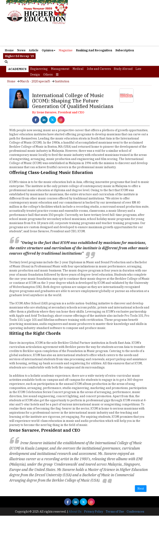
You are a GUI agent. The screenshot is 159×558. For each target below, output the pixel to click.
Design (35, 74)
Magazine (66, 50)
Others (48, 74)
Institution (62, 81)
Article (33, 50)
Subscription (124, 50)
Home (9, 50)
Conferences (135, 511)
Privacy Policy (93, 511)
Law (138, 69)
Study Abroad (123, 69)
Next (140, 488)
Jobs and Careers (99, 69)
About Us (75, 511)
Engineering (39, 69)
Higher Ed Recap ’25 (19, 56)
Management (60, 69)
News (21, 50)
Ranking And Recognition (94, 50)
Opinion (48, 50)
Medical (78, 69)
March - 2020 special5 (35, 81)
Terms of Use (115, 511)
